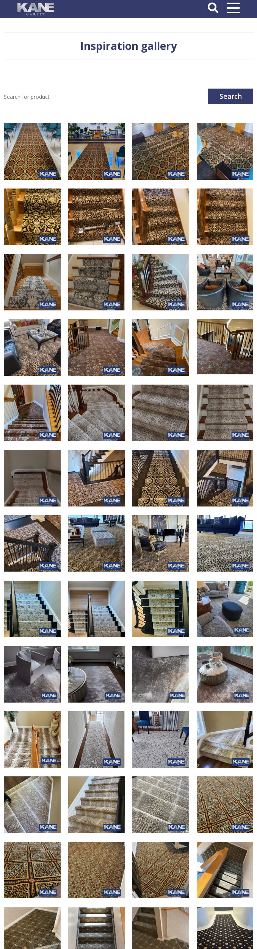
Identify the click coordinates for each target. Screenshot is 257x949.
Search (230, 96)
